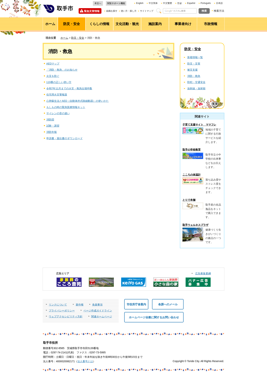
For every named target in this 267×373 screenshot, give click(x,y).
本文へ (98, 3)
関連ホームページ (101, 316)
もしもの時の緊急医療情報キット (65, 107)
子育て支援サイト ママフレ (199, 124)
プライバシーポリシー (62, 310)
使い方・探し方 (128, 11)
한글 (179, 3)
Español (191, 3)
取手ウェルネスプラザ (195, 224)
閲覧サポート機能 (116, 3)
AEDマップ (53, 63)
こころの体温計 (191, 174)
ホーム (64, 37)
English (139, 3)
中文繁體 (167, 3)
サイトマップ (146, 11)
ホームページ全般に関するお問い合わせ (154, 317)
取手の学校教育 (191, 149)
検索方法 (219, 10)
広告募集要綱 (203, 273)
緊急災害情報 (92, 11)
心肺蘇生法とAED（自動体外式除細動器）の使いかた (77, 100)
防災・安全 (77, 37)
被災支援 (192, 69)
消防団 (50, 119)
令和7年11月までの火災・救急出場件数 (69, 88)
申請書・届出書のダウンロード (64, 138)
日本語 (219, 3)
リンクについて (58, 304)
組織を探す (111, 11)
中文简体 (153, 3)
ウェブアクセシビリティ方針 (66, 316)
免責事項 (97, 304)
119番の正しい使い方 (58, 82)
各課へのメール (168, 304)
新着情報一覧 (195, 57)
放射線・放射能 (196, 88)
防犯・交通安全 (196, 82)
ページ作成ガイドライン (97, 310)
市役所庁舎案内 (136, 304)
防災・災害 (193, 63)
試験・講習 (52, 125)
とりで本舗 (188, 199)
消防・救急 (193, 76)
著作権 (79, 304)
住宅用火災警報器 (56, 94)
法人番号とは (85, 361)
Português (206, 3)
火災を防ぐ (52, 76)
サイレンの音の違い (58, 113)
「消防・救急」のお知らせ (62, 69)
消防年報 (51, 132)
